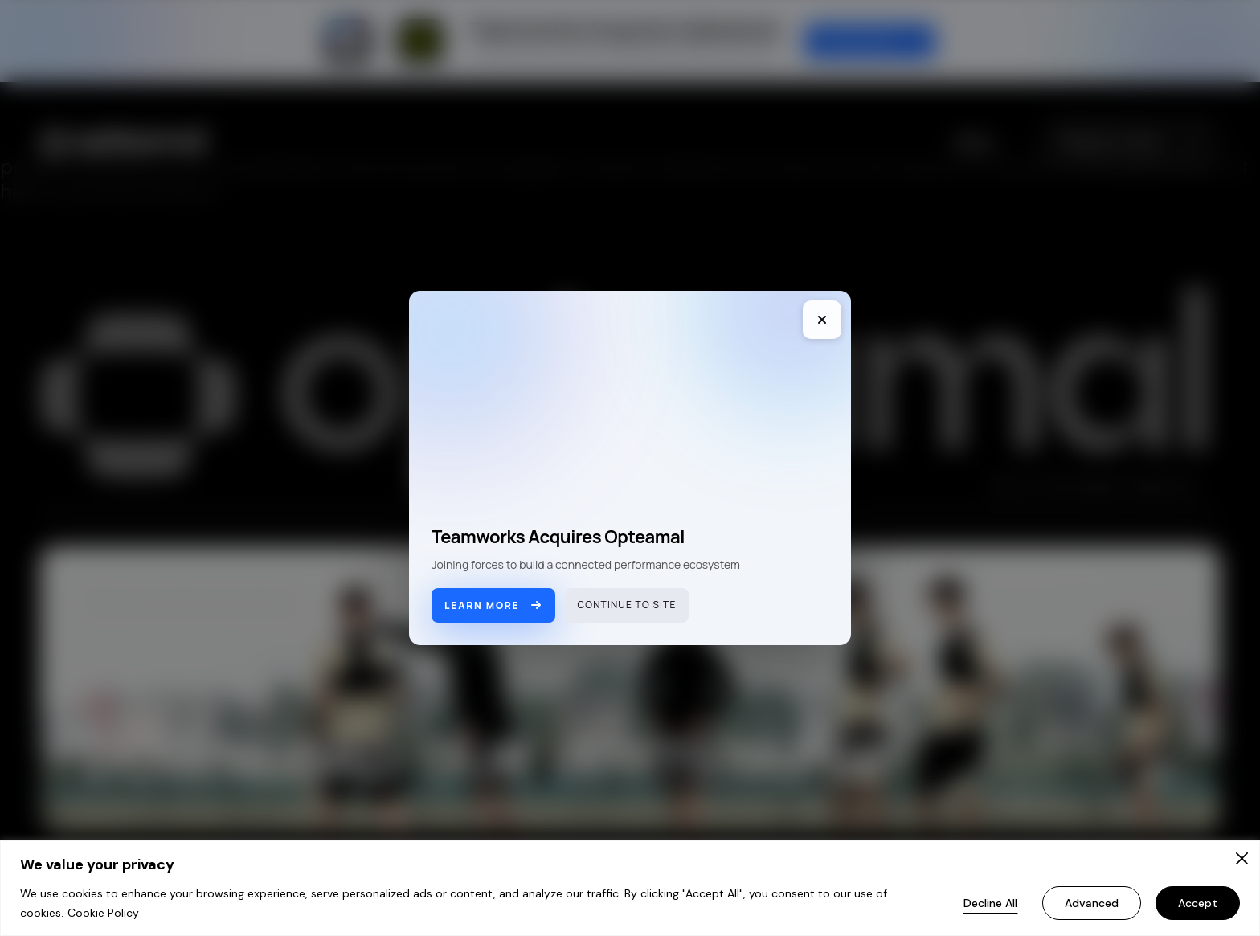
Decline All (990, 903)
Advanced (1092, 903)
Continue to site (627, 604)
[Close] (1242, 858)
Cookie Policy (103, 912)
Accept (1197, 903)
